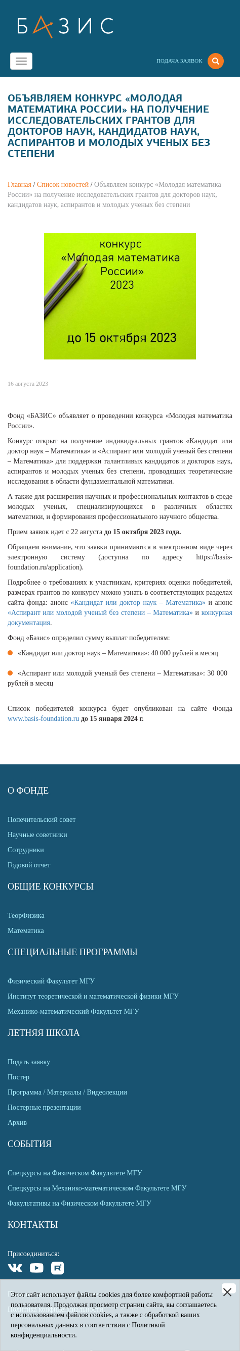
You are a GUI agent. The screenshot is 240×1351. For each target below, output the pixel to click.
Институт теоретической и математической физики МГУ (93, 996)
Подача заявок (179, 61)
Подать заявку (29, 1062)
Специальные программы (73, 952)
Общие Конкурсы (51, 886)
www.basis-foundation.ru (44, 718)
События (30, 1144)
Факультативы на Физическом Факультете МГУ (79, 1203)
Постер (18, 1077)
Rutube (58, 1269)
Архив (17, 1122)
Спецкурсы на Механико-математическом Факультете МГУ (97, 1188)
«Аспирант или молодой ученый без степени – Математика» (101, 612)
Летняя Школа (44, 1033)
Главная (19, 184)
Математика (26, 930)
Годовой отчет (29, 865)
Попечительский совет (41, 819)
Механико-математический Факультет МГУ (73, 1011)
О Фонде (28, 791)
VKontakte (15, 1269)
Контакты (33, 1225)
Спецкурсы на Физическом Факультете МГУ (75, 1173)
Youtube (37, 1269)
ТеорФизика (26, 915)
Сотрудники (26, 850)
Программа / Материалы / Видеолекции (67, 1092)
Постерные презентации (44, 1107)
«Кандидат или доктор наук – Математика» (139, 602)
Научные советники (37, 835)
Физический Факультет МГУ (51, 981)
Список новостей (63, 184)
